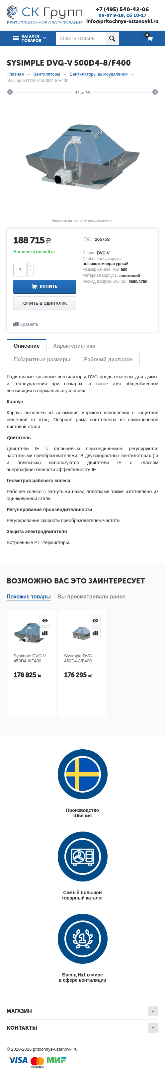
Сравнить (29, 324)
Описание (27, 346)
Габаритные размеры (42, 359)
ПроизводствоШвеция (82, 813)
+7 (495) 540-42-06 (122, 9)
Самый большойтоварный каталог (82, 895)
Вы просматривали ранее (91, 596)
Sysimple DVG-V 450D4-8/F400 (30, 658)
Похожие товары (29, 596)
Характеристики (74, 346)
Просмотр (45, 620)
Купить (48, 286)
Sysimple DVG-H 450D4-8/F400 (80, 658)
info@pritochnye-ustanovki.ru (122, 21)
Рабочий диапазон (108, 359)
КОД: (87, 239)
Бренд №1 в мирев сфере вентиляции (82, 977)
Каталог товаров (31, 38)
